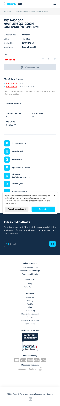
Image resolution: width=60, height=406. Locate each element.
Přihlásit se (9, 59)
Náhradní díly (30, 324)
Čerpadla (30, 297)
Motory (30, 301)
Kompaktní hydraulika (30, 320)
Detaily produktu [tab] (13, 103)
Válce (30, 307)
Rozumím (43, 209)
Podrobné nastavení (17, 209)
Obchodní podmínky (30, 267)
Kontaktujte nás (30, 287)
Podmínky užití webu (30, 274)
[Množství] (49, 59)
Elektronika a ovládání (30, 314)
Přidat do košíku (30, 67)
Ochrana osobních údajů (30, 271)
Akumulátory (30, 311)
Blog (30, 284)
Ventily (30, 304)
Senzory (30, 317)
